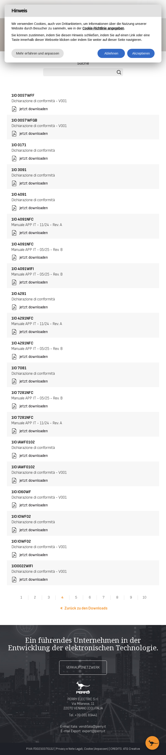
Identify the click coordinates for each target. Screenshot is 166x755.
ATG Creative (131, 749)
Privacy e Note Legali (69, 749)
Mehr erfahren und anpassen (37, 53)
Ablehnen (111, 53)
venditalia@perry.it (92, 726)
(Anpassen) (101, 749)
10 (144, 597)
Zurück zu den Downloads (86, 608)
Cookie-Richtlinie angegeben (103, 28)
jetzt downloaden (33, 109)
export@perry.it (93, 731)
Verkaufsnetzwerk (83, 667)
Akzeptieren (141, 53)
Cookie (88, 749)
